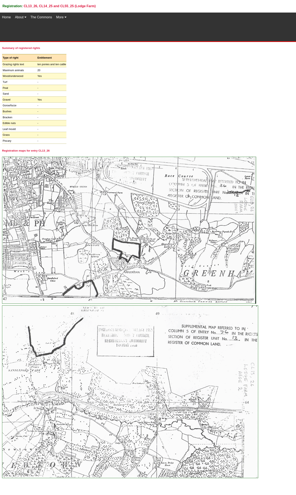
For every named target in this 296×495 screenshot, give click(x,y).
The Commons (41, 17)
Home (6, 17)
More (61, 17)
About (20, 17)
